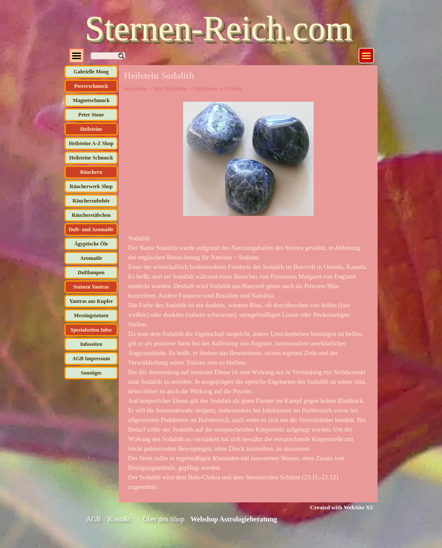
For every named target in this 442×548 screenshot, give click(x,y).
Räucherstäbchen (91, 215)
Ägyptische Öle (91, 244)
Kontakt (119, 519)
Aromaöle (91, 258)
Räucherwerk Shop (91, 186)
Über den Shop (163, 519)
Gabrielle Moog (91, 72)
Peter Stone (91, 115)
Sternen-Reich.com (218, 28)
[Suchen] (107, 56)
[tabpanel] (248, 362)
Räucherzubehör (91, 201)
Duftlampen (91, 272)
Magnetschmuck (91, 100)
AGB (93, 519)
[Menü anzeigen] (366, 55)
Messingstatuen (91, 315)
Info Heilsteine (170, 88)
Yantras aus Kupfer (91, 301)
